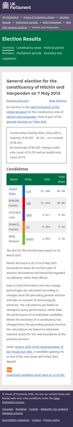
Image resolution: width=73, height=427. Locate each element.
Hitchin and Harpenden (21, 117)
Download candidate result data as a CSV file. (35, 375)
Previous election (17, 101)
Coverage (7, 409)
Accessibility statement (15, 420)
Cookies (36, 420)
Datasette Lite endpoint (54, 409)
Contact (33, 409)
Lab (28, 203)
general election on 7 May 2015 (26, 121)
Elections (8, 47)
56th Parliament (52, 22)
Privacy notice (52, 420)
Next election (58, 101)
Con (28, 191)
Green (30, 239)
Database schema (12, 413)
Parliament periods (27, 22)
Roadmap (21, 409)
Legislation (9, 58)
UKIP (29, 215)
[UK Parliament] (16, 5)
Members (8, 53)
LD (27, 227)
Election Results (21, 39)
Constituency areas (29, 47)
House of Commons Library (39, 17)
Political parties (54, 47)
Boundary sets (53, 53)
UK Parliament (10, 17)
